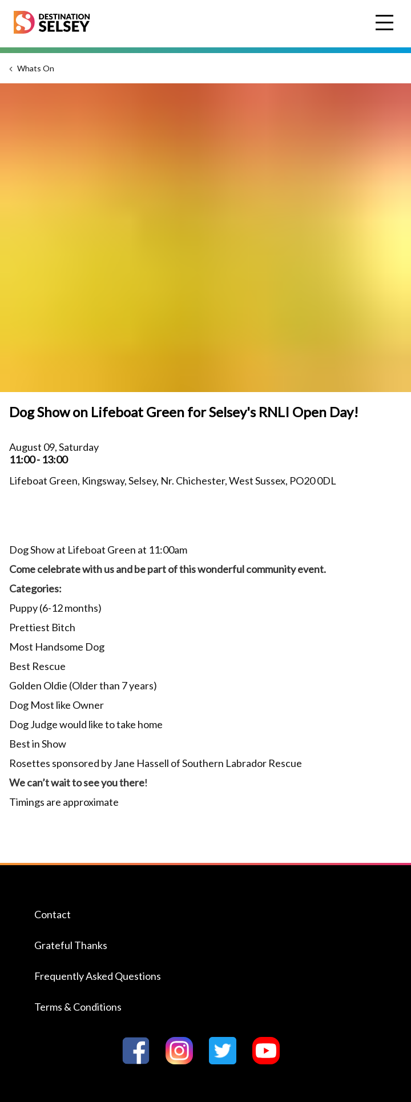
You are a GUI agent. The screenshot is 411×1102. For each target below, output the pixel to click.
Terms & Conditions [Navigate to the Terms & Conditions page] (78, 1006)
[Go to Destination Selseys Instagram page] (184, 1060)
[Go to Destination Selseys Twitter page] (227, 1060)
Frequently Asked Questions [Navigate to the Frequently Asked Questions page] (97, 976)
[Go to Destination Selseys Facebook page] (140, 1060)
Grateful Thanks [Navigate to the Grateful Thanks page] (70, 945)
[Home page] (51, 30)
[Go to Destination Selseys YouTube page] (270, 1060)
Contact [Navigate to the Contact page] (52, 914)
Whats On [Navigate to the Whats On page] (35, 68)
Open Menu (386, 23)
